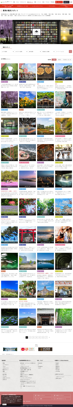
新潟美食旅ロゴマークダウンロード (28, 381)
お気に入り (59, 2)
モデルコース (5, 368)
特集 (4, 363)
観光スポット (5, 369)
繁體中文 (57, 368)
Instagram (40, 366)
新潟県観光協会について (25, 368)
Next (69, 32)
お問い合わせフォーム (61, 398)
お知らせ (5, 379)
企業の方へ (66, 2)
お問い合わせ (58, 378)
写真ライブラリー (41, 395)
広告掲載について (24, 371)
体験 (4, 371)
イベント (5, 373)
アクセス (5, 376)
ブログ (39, 368)
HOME (3, 354)
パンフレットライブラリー (26, 378)
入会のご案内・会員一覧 (25, 369)
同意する (4, 404)
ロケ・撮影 (39, 398)
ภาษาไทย (58, 371)
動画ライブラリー (24, 376)
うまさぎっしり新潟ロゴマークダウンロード (28, 383)
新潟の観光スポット (10, 354)
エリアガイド (5, 364)
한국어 (57, 364)
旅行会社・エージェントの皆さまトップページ (28, 363)
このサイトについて (24, 366)
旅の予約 (5, 374)
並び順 (49, 59)
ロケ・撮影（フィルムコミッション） (27, 386)
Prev (3, 32)
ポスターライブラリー (25, 379)
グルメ (4, 366)
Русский (57, 369)
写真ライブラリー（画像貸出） (27, 374)
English (57, 363)
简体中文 (57, 366)
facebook (40, 363)
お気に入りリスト (6, 378)
